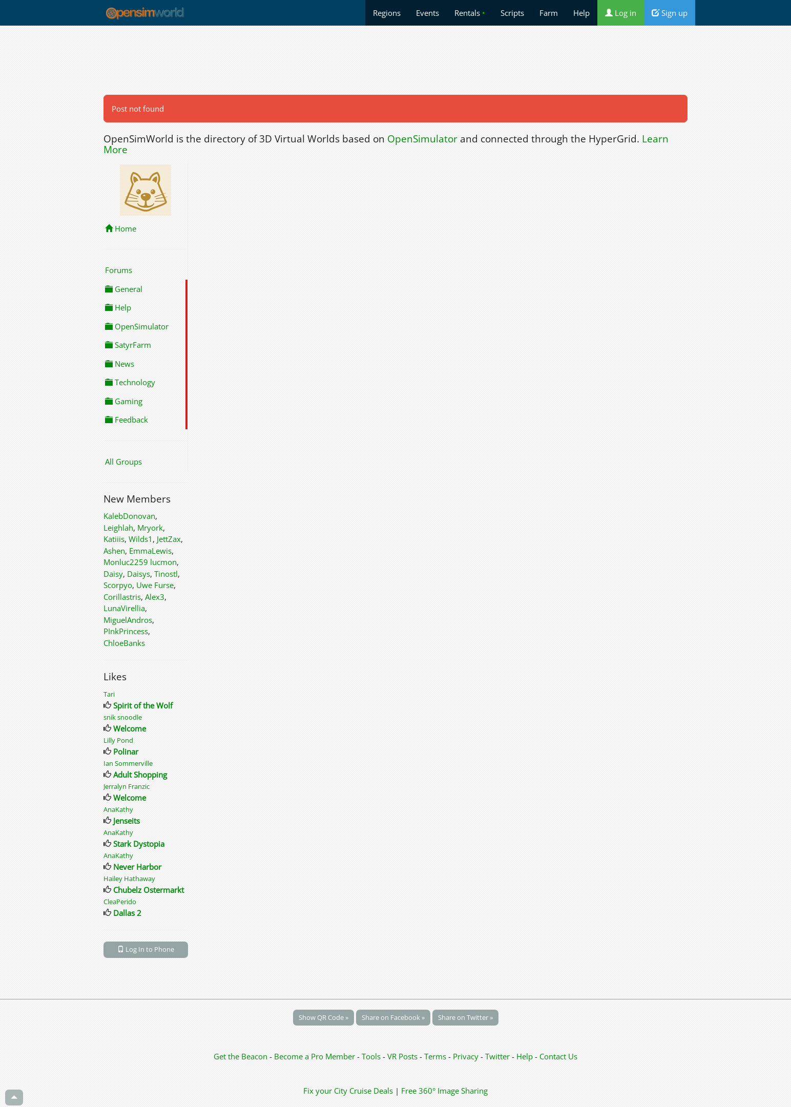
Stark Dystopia (138, 844)
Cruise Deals (371, 1090)
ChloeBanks (124, 643)
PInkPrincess (125, 631)
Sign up (670, 13)
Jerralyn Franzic (126, 786)
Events (427, 13)
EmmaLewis (150, 551)
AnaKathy (118, 809)
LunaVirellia (124, 608)
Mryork (150, 528)
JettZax (169, 539)
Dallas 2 (127, 913)
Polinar (125, 751)
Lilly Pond (118, 740)
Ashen (114, 551)
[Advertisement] (395, 60)
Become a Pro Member (315, 1056)
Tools (372, 1056)
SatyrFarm (128, 345)
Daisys (138, 574)
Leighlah (118, 528)
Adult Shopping (140, 774)
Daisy (113, 574)
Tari (109, 694)
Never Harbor (137, 867)
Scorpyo (117, 585)
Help (581, 13)
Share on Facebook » (393, 1017)
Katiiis (113, 539)
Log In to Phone (145, 949)
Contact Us (558, 1056)
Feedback (126, 419)
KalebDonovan (129, 516)
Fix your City (325, 1090)
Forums (118, 270)
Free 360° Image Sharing (444, 1090)
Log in (620, 13)
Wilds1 (141, 539)
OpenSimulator (422, 138)
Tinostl (166, 574)
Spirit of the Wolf (143, 705)
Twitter (497, 1056)
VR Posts (403, 1056)
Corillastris (122, 597)
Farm (548, 13)
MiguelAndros (127, 620)
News (119, 364)
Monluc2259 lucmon (140, 562)
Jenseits (126, 821)
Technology (130, 382)
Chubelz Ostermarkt (148, 890)
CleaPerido (119, 901)
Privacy (465, 1056)
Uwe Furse (155, 585)
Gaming (123, 401)
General (123, 289)
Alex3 (154, 597)
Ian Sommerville (128, 763)
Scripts (512, 13)
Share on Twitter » (465, 1017)
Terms (436, 1056)
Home (120, 228)
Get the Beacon (240, 1056)
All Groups (123, 461)
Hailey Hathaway (129, 878)
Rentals (469, 13)
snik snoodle (122, 717)
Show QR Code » (323, 1017)
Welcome (129, 728)
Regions (387, 13)
